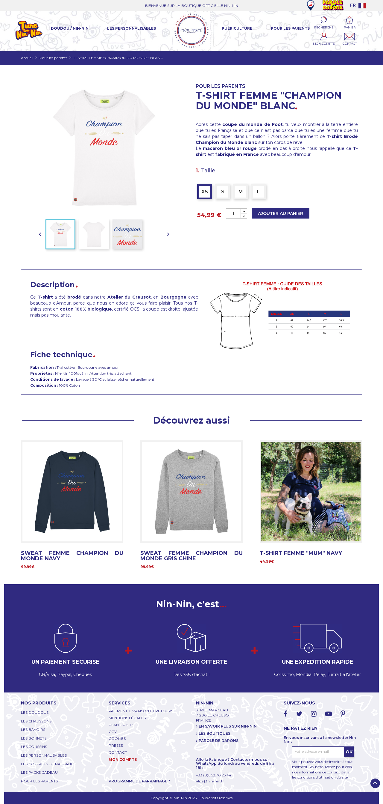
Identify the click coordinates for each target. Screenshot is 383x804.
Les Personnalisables (131, 28)
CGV (113, 731)
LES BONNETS (33, 738)
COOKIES (117, 738)
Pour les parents (290, 28)
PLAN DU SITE (121, 724)
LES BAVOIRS (33, 729)
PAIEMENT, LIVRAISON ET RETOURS (141, 711)
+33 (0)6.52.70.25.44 (213, 775)
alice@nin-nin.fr (210, 781)
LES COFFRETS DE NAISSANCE (48, 764)
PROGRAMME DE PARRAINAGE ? (139, 781)
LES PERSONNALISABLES (44, 755)
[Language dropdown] (358, 5)
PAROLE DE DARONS (218, 740)
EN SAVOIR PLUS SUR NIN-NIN (228, 726)
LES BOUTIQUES (214, 733)
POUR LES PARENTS (39, 781)
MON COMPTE (123, 759)
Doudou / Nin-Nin (70, 28)
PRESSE (116, 745)
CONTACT (118, 752)
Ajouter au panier (280, 213)
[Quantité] (233, 213)
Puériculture (237, 28)
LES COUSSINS (34, 746)
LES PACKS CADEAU (39, 772)
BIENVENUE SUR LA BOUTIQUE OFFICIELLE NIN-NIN (191, 5)
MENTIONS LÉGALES (127, 718)
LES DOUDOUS (34, 712)
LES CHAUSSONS (36, 721)
